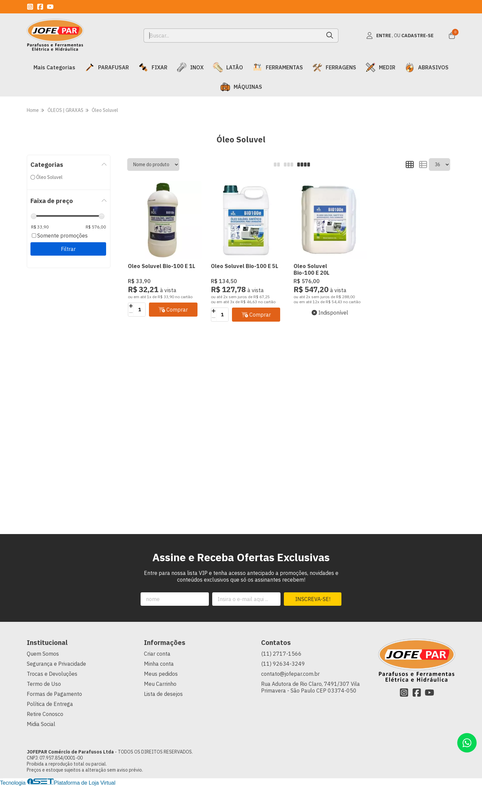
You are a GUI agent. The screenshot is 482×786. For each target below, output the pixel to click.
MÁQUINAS (241, 87)
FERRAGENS (334, 67)
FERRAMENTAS (277, 67)
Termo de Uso (44, 683)
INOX (190, 67)
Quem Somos (43, 653)
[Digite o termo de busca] (233, 35)
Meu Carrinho (160, 683)
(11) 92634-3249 (283, 663)
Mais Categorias (54, 67)
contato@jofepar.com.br (290, 673)
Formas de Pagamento (54, 694)
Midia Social (41, 724)
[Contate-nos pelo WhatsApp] (467, 742)
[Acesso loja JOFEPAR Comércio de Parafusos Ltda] (399, 35)
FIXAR (152, 67)
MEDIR (380, 67)
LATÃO (228, 67)
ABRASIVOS (427, 67)
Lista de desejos (163, 694)
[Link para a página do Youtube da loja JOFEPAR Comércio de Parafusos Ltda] (50, 6)
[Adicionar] (130, 306)
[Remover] (130, 313)
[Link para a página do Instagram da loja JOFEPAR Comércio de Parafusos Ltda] (30, 6)
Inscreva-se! (312, 599)
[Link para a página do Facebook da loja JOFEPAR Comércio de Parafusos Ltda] (40, 6)
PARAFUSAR (107, 67)
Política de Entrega (50, 704)
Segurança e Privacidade (56, 663)
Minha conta (159, 663)
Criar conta (157, 653)
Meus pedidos (161, 673)
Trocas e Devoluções (52, 673)
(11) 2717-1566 (281, 653)
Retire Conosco (45, 714)
